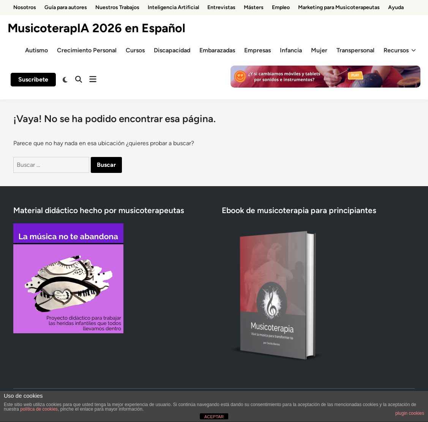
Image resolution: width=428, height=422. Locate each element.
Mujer (319, 50)
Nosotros (24, 7)
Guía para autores (65, 7)
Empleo (281, 7)
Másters (254, 7)
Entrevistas (221, 7)
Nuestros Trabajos (117, 7)
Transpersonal (355, 50)
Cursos (135, 50)
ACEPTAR (214, 416)
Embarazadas (217, 50)
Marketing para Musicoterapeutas (339, 7)
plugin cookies (409, 413)
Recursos (400, 50)
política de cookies (39, 409)
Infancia (291, 50)
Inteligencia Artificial (173, 7)
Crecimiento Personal (87, 50)
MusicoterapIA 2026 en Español (96, 28)
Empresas (257, 50)
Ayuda (396, 7)
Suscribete (33, 79)
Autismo (36, 50)
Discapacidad (172, 50)
